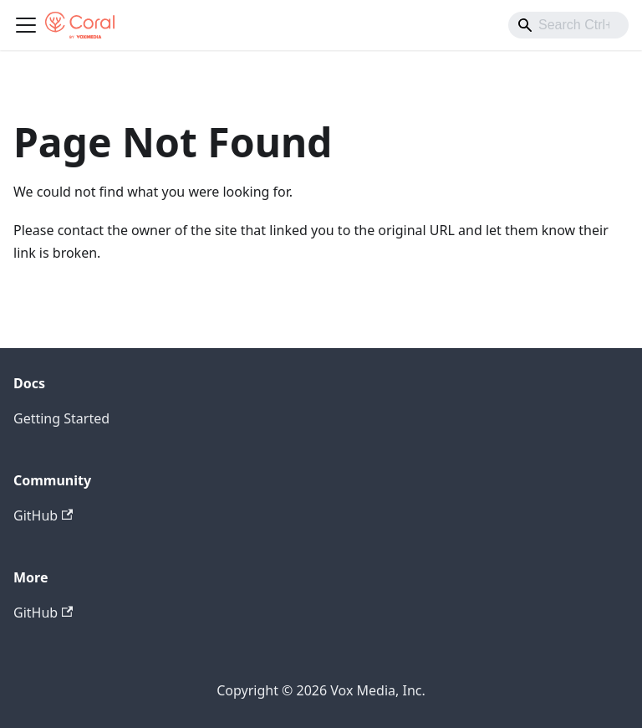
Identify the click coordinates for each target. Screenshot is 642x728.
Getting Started (61, 418)
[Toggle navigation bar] (25, 25)
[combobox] (568, 25)
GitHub (43, 515)
